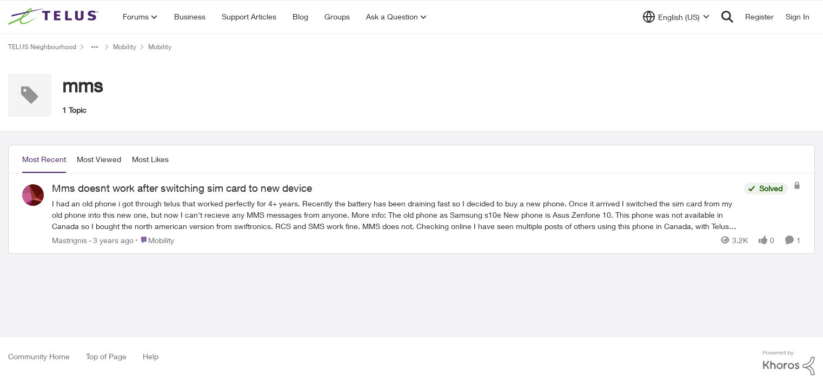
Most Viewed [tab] (99, 159)
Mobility (124, 47)
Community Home (39, 356)
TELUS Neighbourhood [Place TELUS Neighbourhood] (42, 47)
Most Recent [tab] (44, 159)
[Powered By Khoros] (789, 363)
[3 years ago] (111, 239)
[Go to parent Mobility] (155, 239)
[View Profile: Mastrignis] (33, 195)
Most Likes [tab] (150, 159)
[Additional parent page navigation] (94, 47)
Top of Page (106, 356)
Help (150, 356)
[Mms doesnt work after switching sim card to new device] (395, 214)
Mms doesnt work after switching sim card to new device (182, 188)
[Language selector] (676, 17)
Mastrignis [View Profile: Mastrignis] (69, 239)
